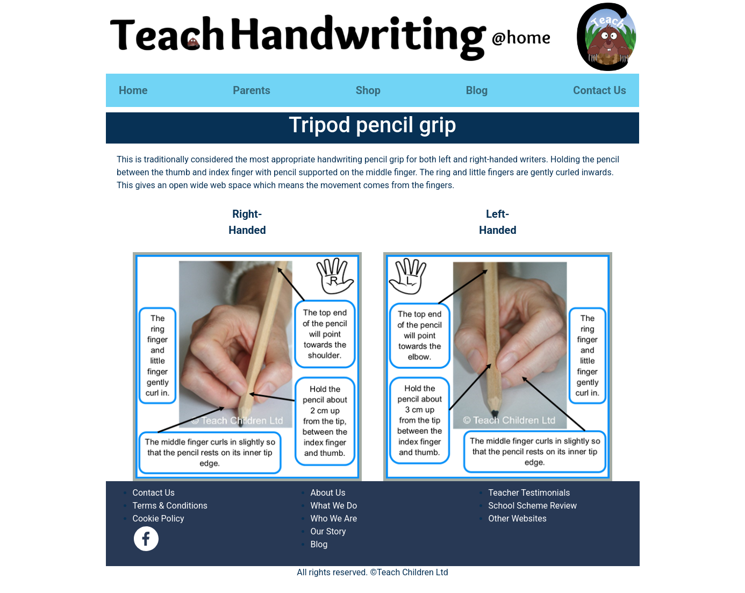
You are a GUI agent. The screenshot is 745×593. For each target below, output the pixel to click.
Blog (477, 90)
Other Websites (518, 518)
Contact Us (599, 90)
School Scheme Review (533, 506)
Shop (368, 90)
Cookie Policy (158, 518)
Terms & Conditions (170, 506)
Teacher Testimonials (529, 493)
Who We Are (334, 518)
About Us (328, 493)
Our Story (328, 531)
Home (133, 90)
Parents (251, 90)
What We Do (334, 506)
